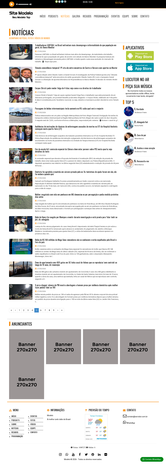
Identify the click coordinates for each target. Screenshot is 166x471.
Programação (101, 16)
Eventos (115, 16)
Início (43, 16)
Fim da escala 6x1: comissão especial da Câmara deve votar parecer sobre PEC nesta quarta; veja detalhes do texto (73, 150)
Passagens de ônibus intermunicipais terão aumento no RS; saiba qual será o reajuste (69, 108)
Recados (87, 16)
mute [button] (17, 4)
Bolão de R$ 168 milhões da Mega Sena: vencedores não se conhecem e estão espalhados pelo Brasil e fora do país (75, 241)
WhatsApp (130, 423)
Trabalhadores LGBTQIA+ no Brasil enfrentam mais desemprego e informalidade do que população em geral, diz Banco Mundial (75, 46)
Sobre (135, 16)
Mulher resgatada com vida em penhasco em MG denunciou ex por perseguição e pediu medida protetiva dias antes (76, 195)
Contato (144, 16)
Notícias (65, 16)
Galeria (76, 16)
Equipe (125, 16)
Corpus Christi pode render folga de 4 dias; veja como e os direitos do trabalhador (68, 88)
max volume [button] (30, 4)
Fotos (32, 420)
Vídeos (33, 424)
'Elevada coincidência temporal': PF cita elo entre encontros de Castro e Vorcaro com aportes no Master (76, 68)
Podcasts (53, 16)
